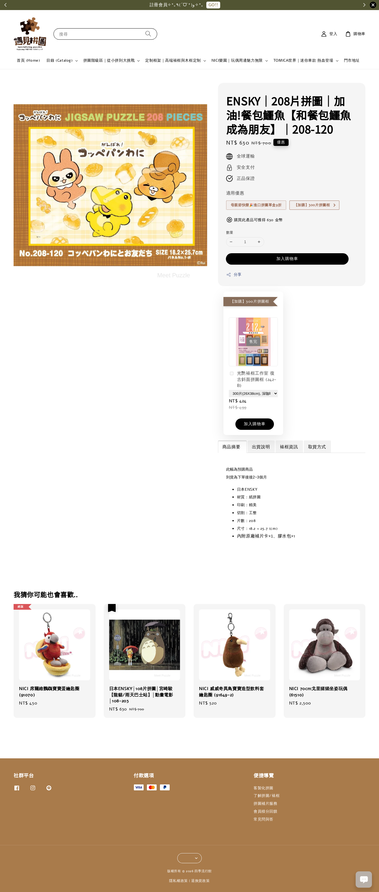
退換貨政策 (200, 880)
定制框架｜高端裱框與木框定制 (173, 60)
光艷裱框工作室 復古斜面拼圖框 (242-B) (253, 379)
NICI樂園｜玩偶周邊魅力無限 (237, 60)
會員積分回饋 (265, 811)
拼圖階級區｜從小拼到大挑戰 (109, 60)
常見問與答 (263, 819)
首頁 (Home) (28, 60)
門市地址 (352, 60)
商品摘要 (232, 447)
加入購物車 (287, 258)
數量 (229, 232)
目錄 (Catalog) (59, 60)
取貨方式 (317, 447)
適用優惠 (235, 193)
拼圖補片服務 (265, 803)
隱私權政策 (178, 880)
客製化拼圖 (263, 788)
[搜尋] (148, 34)
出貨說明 (261, 447)
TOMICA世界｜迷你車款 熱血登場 (303, 60)
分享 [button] (234, 274)
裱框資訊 (289, 447)
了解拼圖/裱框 (267, 795)
